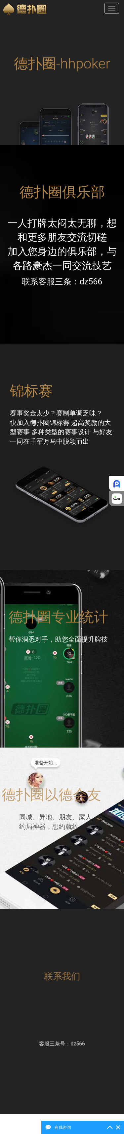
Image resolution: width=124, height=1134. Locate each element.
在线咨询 (63, 1127)
